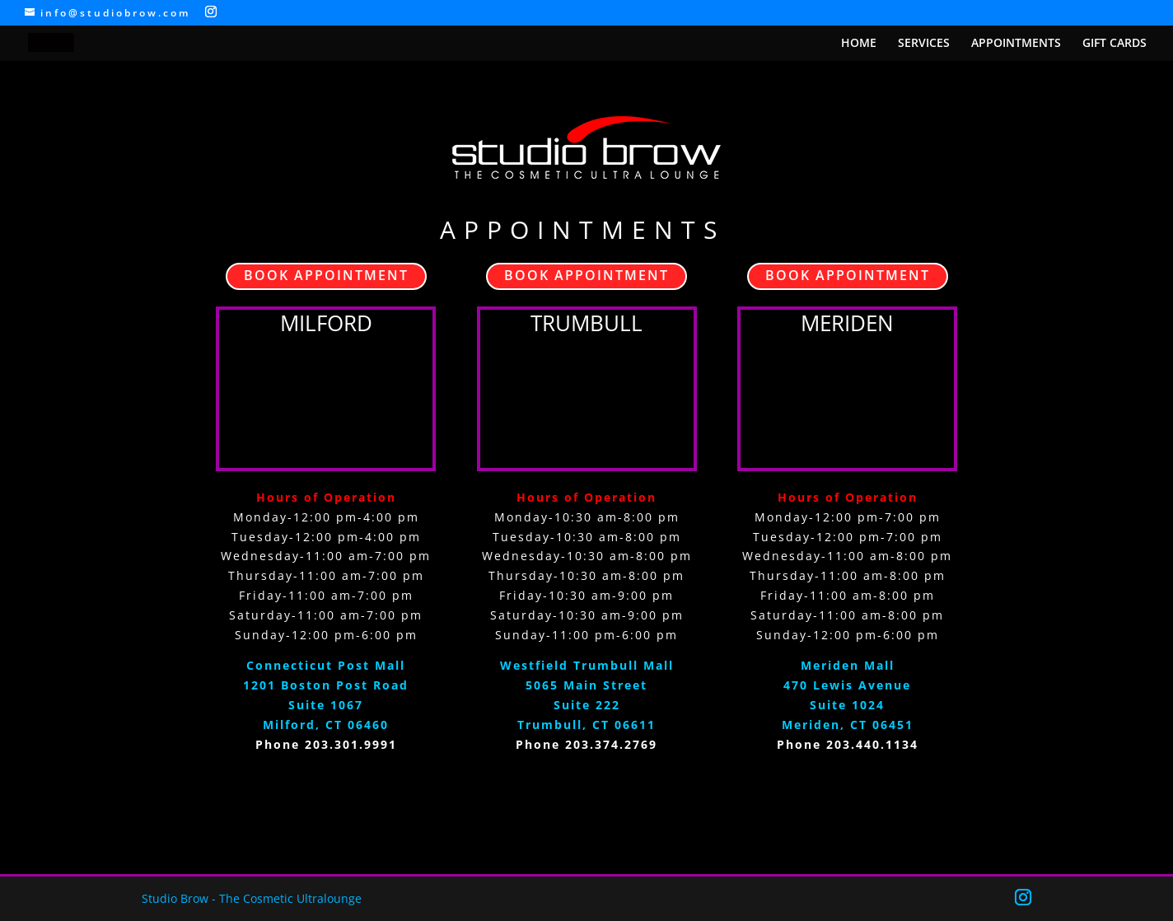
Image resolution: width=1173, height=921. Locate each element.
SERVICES (924, 43)
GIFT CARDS (1114, 43)
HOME (858, 43)
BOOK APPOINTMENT (326, 275)
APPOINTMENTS (1016, 43)
